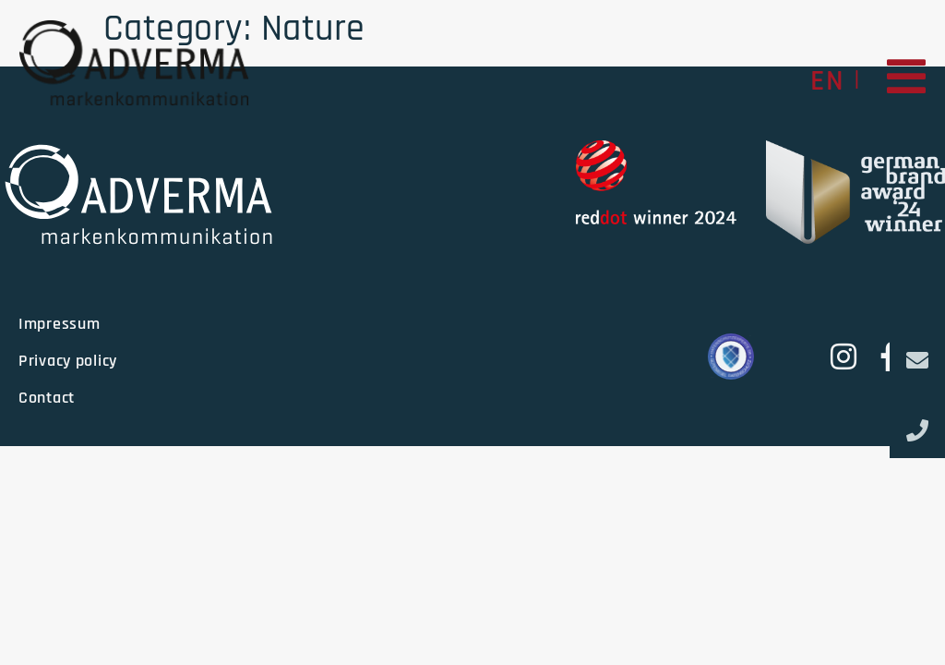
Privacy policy (67, 360)
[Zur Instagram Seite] (841, 356)
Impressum (59, 323)
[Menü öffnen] (907, 76)
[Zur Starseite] (133, 62)
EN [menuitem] (827, 81)
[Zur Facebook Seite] (882, 356)
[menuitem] (827, 80)
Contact (46, 397)
